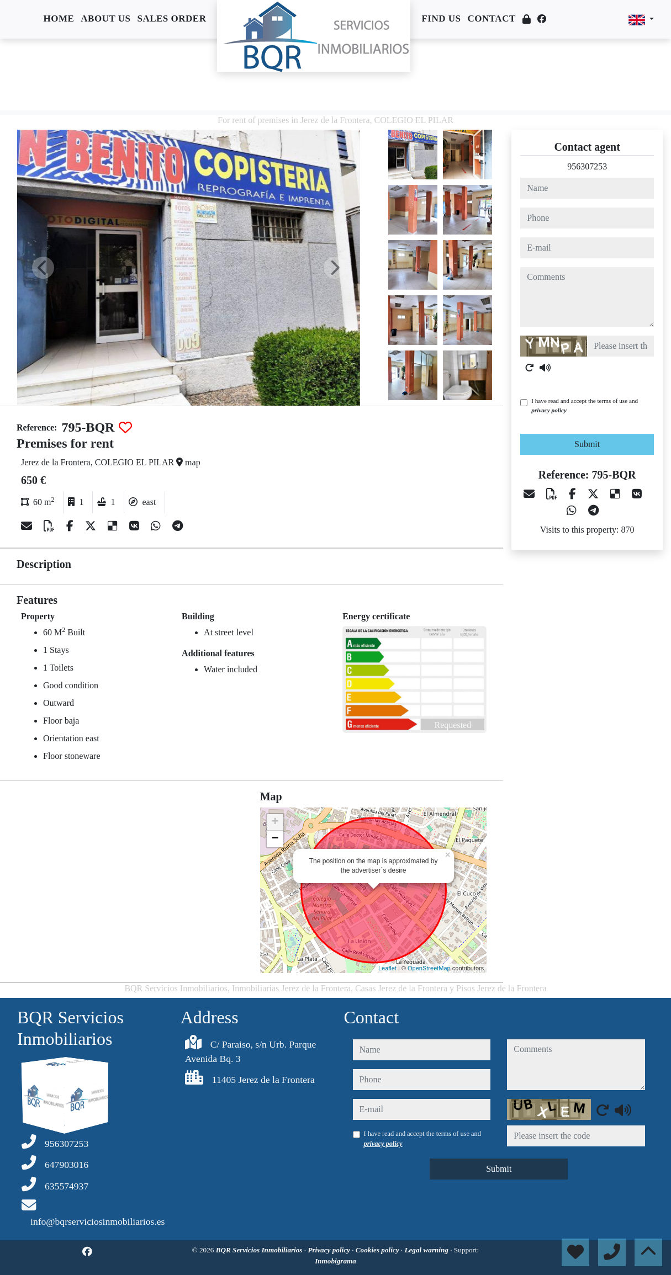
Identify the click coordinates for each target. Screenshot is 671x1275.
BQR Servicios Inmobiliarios (260, 1250)
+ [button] (275, 822)
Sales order (171, 18)
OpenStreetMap (429, 968)
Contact (492, 18)
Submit (587, 444)
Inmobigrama (335, 1261)
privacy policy (549, 410)
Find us (441, 18)
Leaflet (387, 968)
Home (58, 18)
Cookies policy (378, 1250)
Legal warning (427, 1250)
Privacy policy (330, 1250)
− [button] (275, 839)
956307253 (587, 166)
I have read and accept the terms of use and (584, 405)
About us (105, 18)
